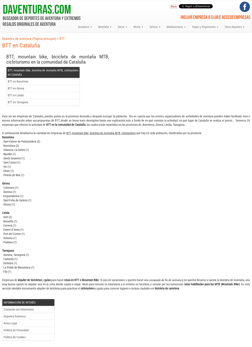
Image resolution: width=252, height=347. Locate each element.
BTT (62, 39)
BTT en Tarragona (18, 102)
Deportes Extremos (15, 316)
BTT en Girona (16, 88)
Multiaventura (176, 27)
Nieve (122, 27)
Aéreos (155, 27)
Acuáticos (85, 27)
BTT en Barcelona (18, 81)
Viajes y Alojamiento (205, 27)
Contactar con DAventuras (19, 309)
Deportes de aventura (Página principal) (29, 39)
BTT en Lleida (16, 95)
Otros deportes (234, 27)
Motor (138, 27)
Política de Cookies (15, 337)
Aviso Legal (10, 323)
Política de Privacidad (16, 330)
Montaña (105, 27)
